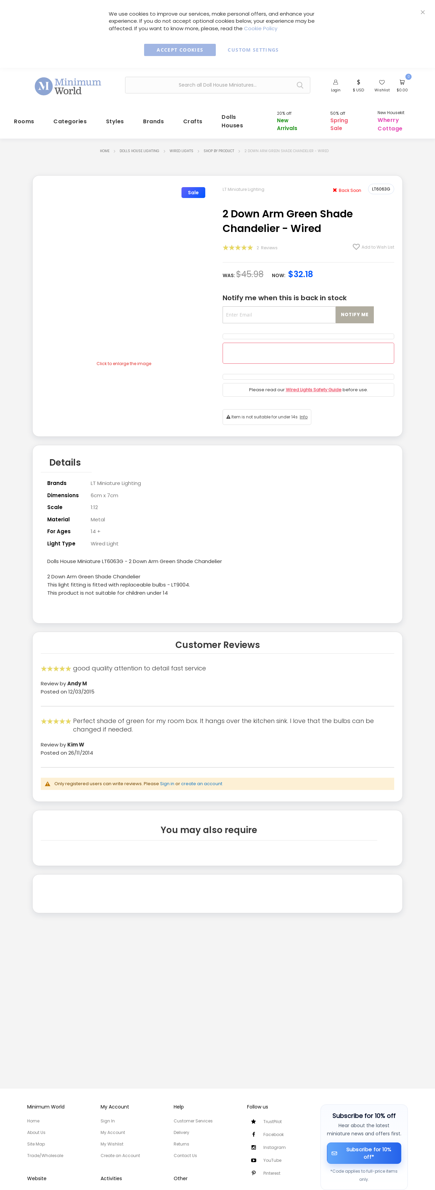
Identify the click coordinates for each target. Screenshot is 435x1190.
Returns (181, 1144)
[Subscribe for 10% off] (364, 1153)
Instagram (274, 1147)
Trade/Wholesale (45, 1155)
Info (304, 413)
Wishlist (382, 90)
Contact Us (185, 1155)
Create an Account (120, 1155)
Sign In (108, 1121)
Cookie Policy (260, 28)
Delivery (181, 1132)
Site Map (36, 1144)
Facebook (273, 1134)
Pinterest (271, 1173)
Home (104, 147)
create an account (201, 778)
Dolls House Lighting (139, 147)
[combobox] (217, 85)
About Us (36, 1132)
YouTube (272, 1160)
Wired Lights (181, 147)
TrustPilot (272, 1121)
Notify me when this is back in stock (285, 294)
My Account (113, 1132)
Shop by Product (219, 147)
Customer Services (193, 1121)
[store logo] (68, 84)
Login (336, 90)
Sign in (167, 778)
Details (65, 458)
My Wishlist (112, 1144)
